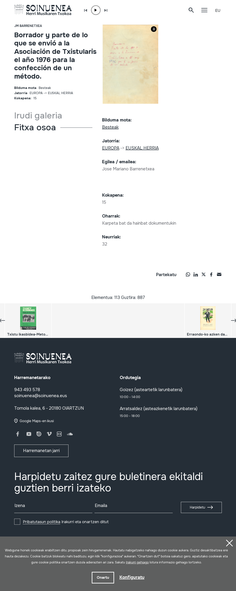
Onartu (103, 577)
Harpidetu (197, 507)
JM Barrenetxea (28, 26)
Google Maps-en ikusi (37, 421)
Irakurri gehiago (137, 562)
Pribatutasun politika (41, 521)
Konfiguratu (132, 577)
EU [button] (217, 10)
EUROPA (36, 93)
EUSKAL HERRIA (60, 93)
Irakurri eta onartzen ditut (66, 521)
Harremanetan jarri (41, 450)
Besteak (45, 88)
